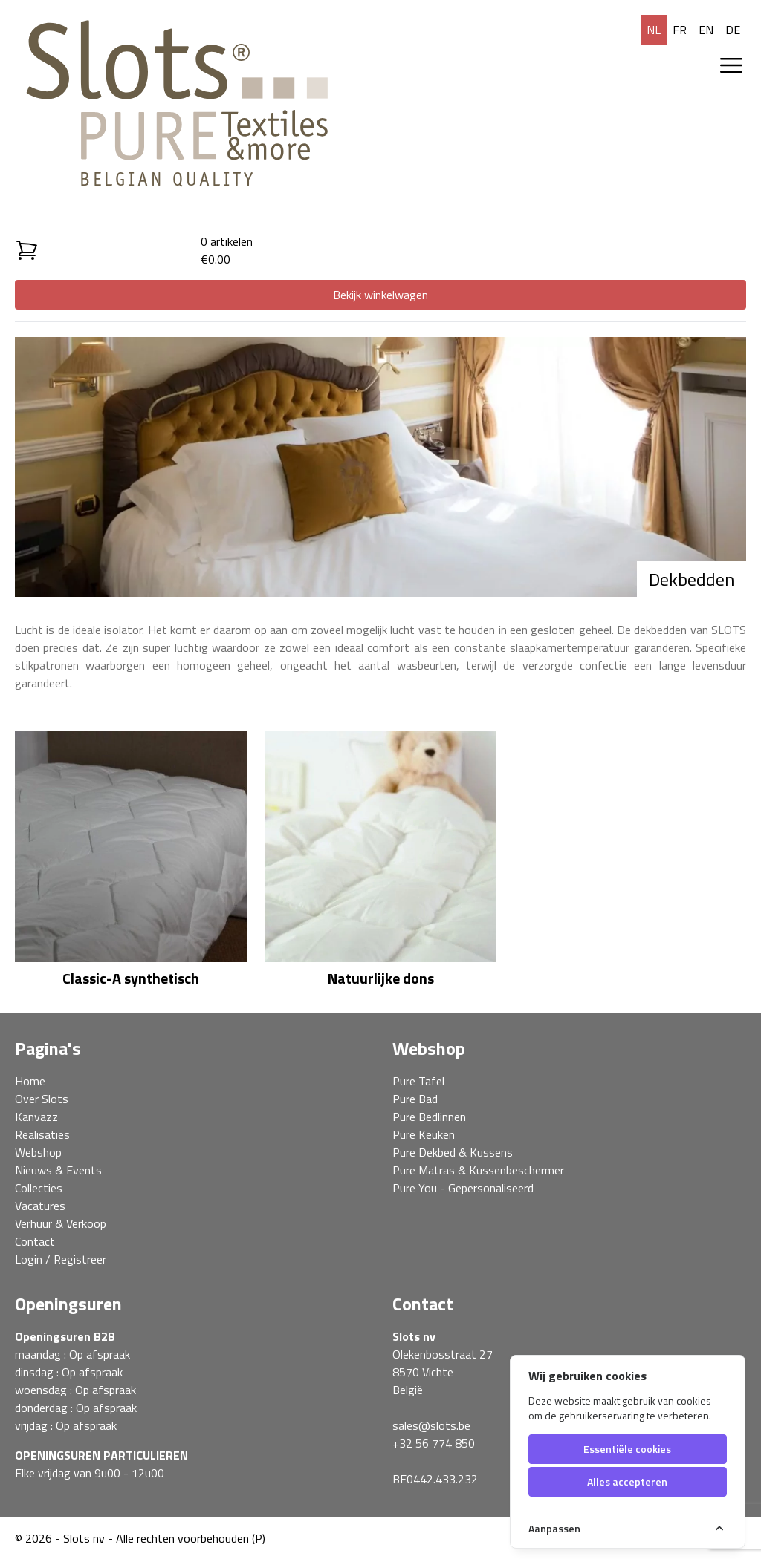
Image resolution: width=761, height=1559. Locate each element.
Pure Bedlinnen (429, 1116)
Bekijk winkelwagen (380, 295)
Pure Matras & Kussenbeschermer (478, 1170)
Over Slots (41, 1099)
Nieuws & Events (58, 1170)
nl (654, 30)
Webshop (38, 1152)
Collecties (38, 1188)
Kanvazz (36, 1116)
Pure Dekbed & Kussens (452, 1152)
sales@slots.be (431, 1425)
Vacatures (40, 1206)
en (706, 30)
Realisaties (42, 1134)
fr (680, 30)
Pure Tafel (418, 1081)
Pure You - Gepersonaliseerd (463, 1188)
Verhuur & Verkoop (60, 1223)
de (732, 30)
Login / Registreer (60, 1259)
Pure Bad (415, 1099)
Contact (35, 1241)
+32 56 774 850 (433, 1443)
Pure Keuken (423, 1134)
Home (30, 1081)
